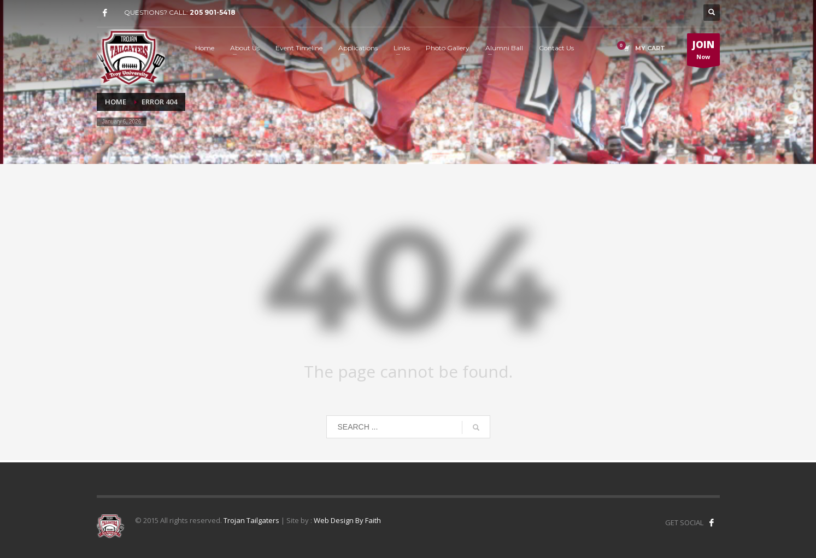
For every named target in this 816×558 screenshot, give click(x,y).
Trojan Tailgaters (251, 520)
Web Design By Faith (347, 520)
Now (703, 52)
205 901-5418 (213, 12)
